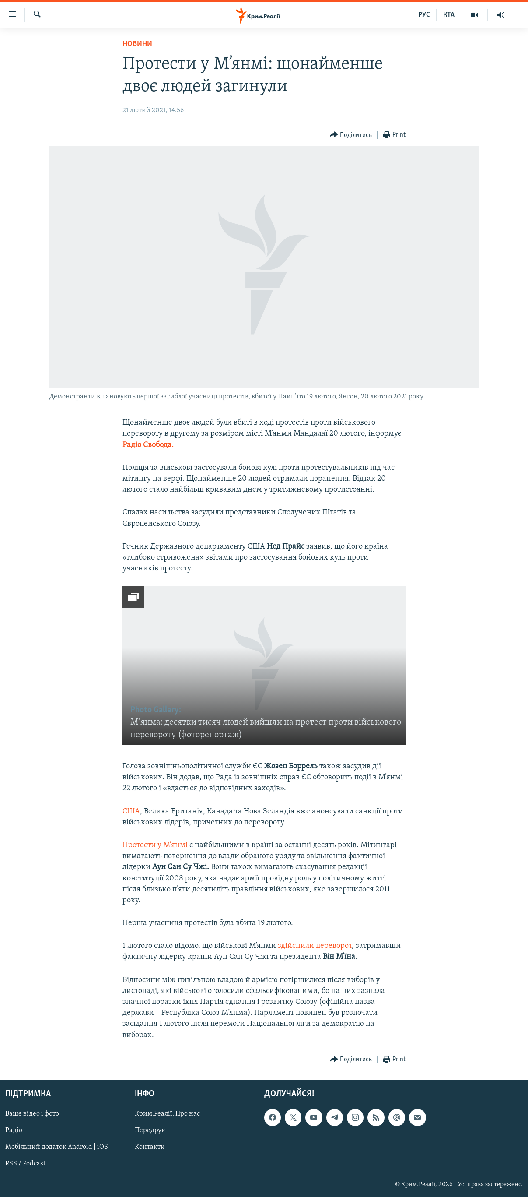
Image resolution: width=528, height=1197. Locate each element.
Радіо (13, 1130)
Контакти (150, 1147)
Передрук (150, 1130)
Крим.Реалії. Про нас (167, 1113)
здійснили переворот (315, 946)
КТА (449, 14)
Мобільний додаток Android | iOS (56, 1147)
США (131, 811)
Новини (137, 44)
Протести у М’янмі (155, 845)
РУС (424, 14)
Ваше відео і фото (32, 1113)
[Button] (351, 135)
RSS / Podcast (25, 1163)
